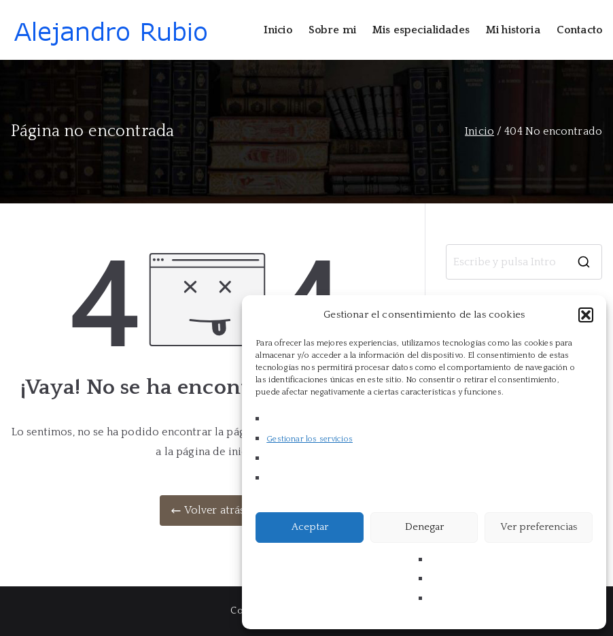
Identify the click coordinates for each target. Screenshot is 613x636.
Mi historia (513, 30)
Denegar (424, 527)
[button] (586, 315)
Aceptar (310, 527)
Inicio (278, 30)
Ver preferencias (538, 527)
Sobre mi (332, 30)
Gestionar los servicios (309, 439)
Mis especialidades (421, 30)
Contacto (579, 30)
